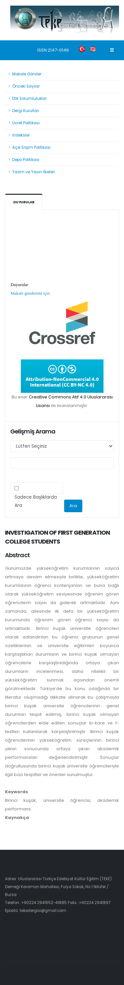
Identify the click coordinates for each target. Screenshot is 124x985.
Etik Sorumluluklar (29, 98)
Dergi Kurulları (25, 110)
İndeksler (21, 135)
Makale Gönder (26, 74)
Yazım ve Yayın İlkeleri (33, 172)
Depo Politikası (25, 159)
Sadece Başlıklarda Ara (36, 501)
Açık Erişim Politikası (31, 147)
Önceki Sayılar (26, 86)
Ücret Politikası (26, 123)
